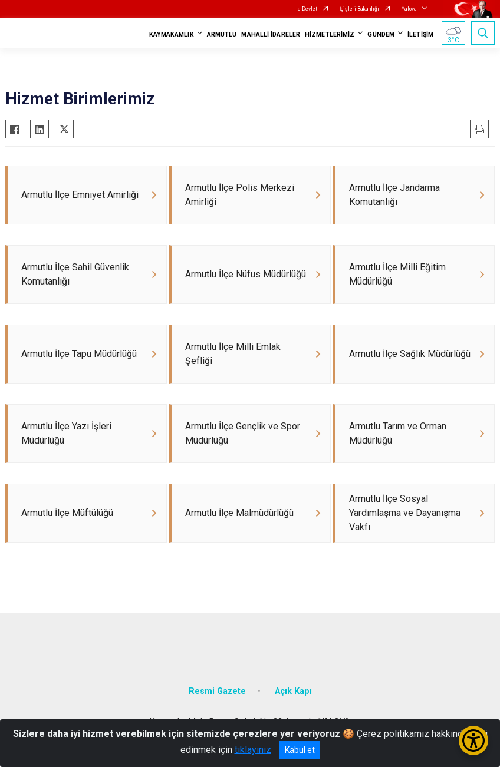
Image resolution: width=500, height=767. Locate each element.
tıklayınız (253, 749)
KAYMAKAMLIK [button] (171, 34)
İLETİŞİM (420, 34)
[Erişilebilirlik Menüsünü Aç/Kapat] (473, 740)
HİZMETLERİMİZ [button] (329, 34)
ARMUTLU (222, 34)
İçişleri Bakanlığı (359, 9)
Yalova (409, 9)
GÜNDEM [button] (380, 34)
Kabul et (300, 750)
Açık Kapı (293, 691)
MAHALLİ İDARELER (270, 34)
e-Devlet (307, 9)
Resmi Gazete (217, 691)
